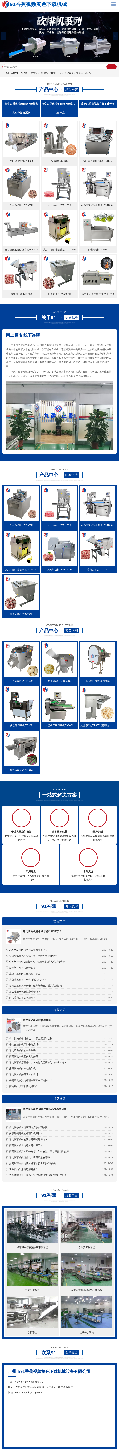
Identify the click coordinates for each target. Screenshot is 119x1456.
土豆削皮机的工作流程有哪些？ (26, 973)
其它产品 (59, 112)
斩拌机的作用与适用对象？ (23, 1169)
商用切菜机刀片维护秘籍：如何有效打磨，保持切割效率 (39, 1151)
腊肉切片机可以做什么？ (22, 967)
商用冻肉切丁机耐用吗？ (22, 997)
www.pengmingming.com (28, 1392)
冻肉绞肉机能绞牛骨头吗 (22, 1050)
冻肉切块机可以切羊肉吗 (37, 1020)
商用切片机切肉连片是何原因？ (26, 1145)
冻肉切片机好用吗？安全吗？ (24, 1074)
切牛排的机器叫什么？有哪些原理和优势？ (32, 1038)
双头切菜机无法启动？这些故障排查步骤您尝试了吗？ (38, 1175)
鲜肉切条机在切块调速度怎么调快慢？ (29, 1127)
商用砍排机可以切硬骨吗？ (23, 1086)
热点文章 (59, 921)
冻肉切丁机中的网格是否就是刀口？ (28, 1139)
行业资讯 (59, 1010)
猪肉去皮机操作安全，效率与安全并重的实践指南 (35, 985)
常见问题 (59, 1098)
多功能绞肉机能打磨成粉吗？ (24, 991)
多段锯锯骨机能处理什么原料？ (26, 1133)
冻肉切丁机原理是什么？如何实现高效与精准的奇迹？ (38, 1062)
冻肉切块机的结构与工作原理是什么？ (29, 949)
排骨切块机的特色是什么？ (23, 1068)
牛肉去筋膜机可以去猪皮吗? (24, 1044)
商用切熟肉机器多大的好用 (23, 1056)
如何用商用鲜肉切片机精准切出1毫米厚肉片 (32, 1163)
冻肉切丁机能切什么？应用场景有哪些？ (30, 1157)
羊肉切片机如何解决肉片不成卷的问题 (45, 1109)
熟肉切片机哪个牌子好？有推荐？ (42, 931)
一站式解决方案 (59, 795)
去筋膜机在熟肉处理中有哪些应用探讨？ (30, 1080)
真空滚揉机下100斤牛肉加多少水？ (28, 979)
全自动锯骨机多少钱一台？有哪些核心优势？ (33, 955)
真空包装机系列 (21, 112)
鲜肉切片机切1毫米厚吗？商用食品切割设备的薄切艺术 (38, 961)
